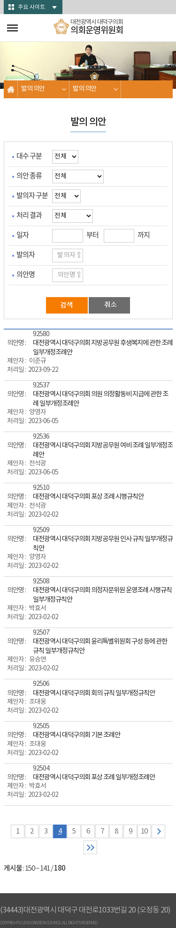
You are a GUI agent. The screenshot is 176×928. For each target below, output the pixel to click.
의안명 (25, 274)
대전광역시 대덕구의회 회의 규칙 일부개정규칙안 (94, 693)
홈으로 (11, 89)
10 (144, 831)
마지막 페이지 (90, 847)
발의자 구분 (32, 195)
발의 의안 (33, 89)
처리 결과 (29, 215)
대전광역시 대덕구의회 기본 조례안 (76, 735)
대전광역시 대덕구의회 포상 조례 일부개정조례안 (94, 777)
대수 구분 (29, 156)
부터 (92, 235)
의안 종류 (29, 176)
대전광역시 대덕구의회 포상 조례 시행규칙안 (88, 497)
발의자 (25, 255)
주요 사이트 (31, 7)
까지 (144, 235)
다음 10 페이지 (158, 831)
